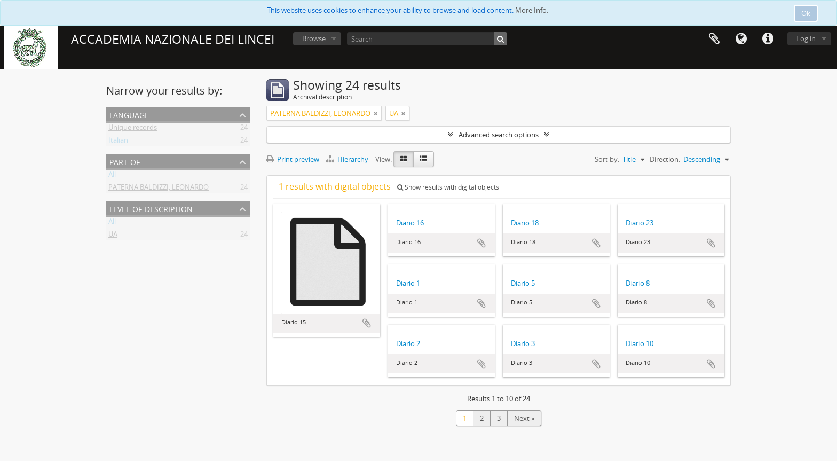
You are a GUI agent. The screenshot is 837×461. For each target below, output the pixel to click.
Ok (805, 13)
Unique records (132, 129)
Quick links (767, 39)
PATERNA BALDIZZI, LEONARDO (158, 189)
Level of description (151, 208)
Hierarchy (348, 159)
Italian (118, 142)
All (112, 176)
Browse (314, 38)
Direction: (665, 159)
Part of (124, 161)
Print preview (292, 159)
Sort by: (607, 159)
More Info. (531, 10)
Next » (524, 418)
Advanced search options (499, 134)
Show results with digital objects (448, 187)
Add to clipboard (366, 323)
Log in (806, 38)
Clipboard (714, 39)
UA (112, 236)
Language (741, 39)
